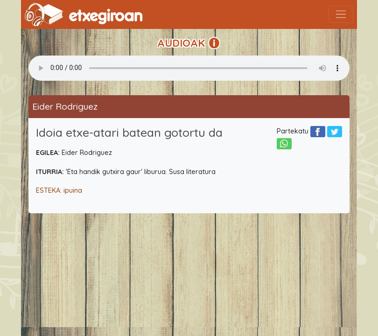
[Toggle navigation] (341, 14)
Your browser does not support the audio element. (189, 68)
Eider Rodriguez (65, 106)
